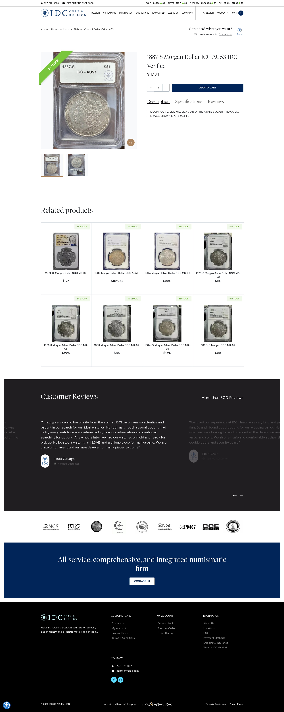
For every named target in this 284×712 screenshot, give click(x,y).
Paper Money (125, 13)
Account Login (166, 623)
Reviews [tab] (216, 101)
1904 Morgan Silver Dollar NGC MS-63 (167, 273)
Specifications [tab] (188, 101)
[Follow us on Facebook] (114, 680)
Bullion (95, 13)
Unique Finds (142, 13)
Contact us (225, 34)
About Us (208, 623)
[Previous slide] (235, 495)
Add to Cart (207, 87)
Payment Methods (214, 637)
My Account (119, 628)
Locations (187, 13)
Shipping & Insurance (215, 642)
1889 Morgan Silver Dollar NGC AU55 (117, 273)
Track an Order (166, 628)
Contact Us (142, 581)
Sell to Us (173, 13)
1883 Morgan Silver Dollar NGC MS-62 (116, 345)
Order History (166, 633)
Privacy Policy (120, 633)
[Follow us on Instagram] (121, 680)
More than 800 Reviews (222, 397)
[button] (7, 705)
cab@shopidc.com (127, 670)
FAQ (205, 633)
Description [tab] (158, 101)
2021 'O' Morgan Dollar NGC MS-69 (66, 273)
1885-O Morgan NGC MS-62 (218, 345)
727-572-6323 (51, 3)
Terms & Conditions (123, 637)
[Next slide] (241, 495)
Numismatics (109, 13)
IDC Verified (158, 13)
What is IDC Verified (215, 647)
